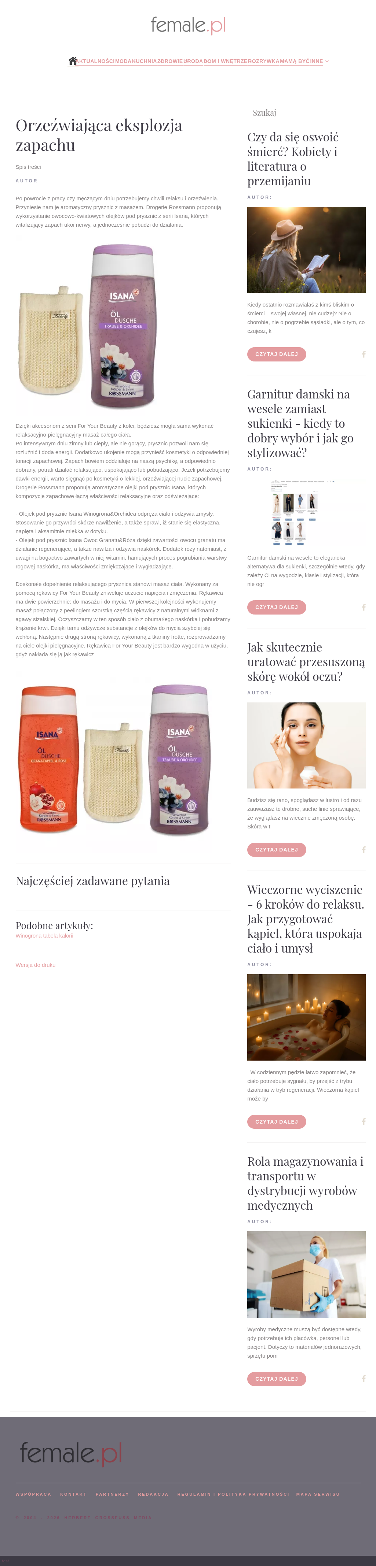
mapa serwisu (318, 1494)
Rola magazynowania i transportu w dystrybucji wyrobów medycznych (305, 1183)
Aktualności (94, 61)
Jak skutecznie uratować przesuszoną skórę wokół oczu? (306, 661)
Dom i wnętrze (226, 61)
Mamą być (295, 61)
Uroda (193, 61)
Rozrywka (264, 61)
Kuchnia (144, 61)
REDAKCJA (153, 1494)
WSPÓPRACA (34, 1494)
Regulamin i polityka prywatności (234, 1494)
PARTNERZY (112, 1494)
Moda (123, 61)
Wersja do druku (36, 965)
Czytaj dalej (276, 354)
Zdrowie (170, 61)
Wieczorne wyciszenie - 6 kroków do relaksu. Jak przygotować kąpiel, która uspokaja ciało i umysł (305, 918)
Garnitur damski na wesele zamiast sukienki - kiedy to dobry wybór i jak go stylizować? (300, 423)
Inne (316, 61)
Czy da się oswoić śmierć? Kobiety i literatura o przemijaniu (293, 158)
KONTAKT (73, 1494)
